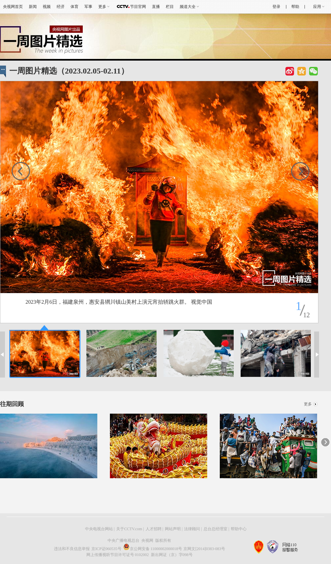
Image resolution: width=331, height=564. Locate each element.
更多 (102, 6)
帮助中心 (239, 529)
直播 (156, 6)
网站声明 (173, 529)
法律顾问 (192, 529)
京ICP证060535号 (106, 548)
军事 (88, 6)
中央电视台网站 (99, 529)
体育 (74, 6)
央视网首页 (13, 6)
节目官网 (138, 6)
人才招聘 (154, 529)
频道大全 (188, 6)
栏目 (170, 6)
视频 (47, 6)
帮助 (295, 6)
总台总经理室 (215, 529)
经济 (61, 6)
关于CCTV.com (129, 529)
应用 (317, 6)
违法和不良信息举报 (72, 548)
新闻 (33, 6)
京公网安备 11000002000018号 (152, 548)
